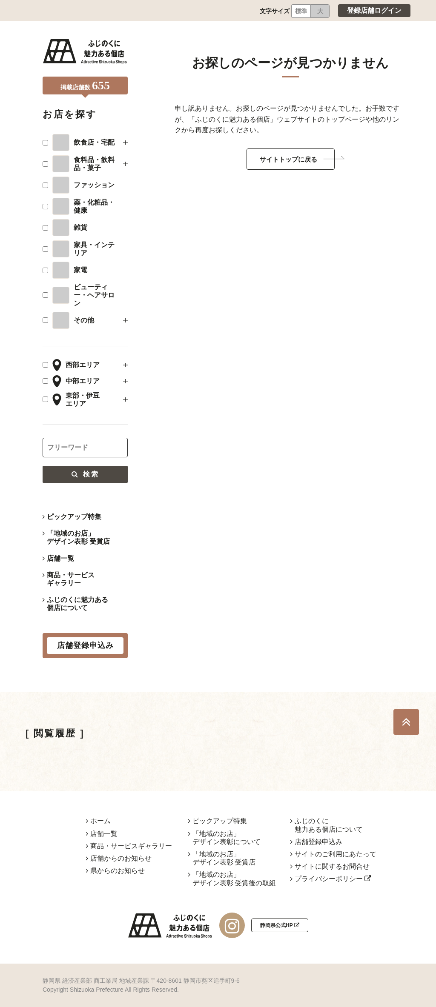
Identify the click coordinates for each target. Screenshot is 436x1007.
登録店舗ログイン (374, 10)
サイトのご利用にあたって (335, 854)
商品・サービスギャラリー (71, 579)
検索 (85, 474)
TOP (406, 722)
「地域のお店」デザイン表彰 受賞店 (78, 537)
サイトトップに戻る (288, 159)
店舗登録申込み (318, 841)
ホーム (100, 820)
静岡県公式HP (279, 925)
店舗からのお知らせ (121, 858)
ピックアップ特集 (74, 516)
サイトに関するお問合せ (332, 866)
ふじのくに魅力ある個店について (77, 603)
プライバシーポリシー (333, 878)
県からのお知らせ (117, 870)
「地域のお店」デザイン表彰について (226, 837)
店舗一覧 (60, 558)
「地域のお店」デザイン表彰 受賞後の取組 (234, 878)
